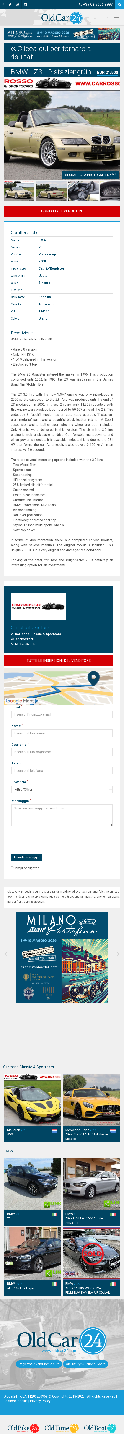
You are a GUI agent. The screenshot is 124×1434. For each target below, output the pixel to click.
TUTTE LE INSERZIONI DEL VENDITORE (59, 660)
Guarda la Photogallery (90, 174)
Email (16, 707)
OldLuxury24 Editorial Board (86, 1364)
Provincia (19, 782)
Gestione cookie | (17, 1401)
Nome (17, 726)
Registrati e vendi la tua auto (39, 1364)
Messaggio (21, 801)
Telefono (18, 763)
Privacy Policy (40, 1401)
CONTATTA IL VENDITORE (62, 211)
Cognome (20, 744)
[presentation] (45, 840)
